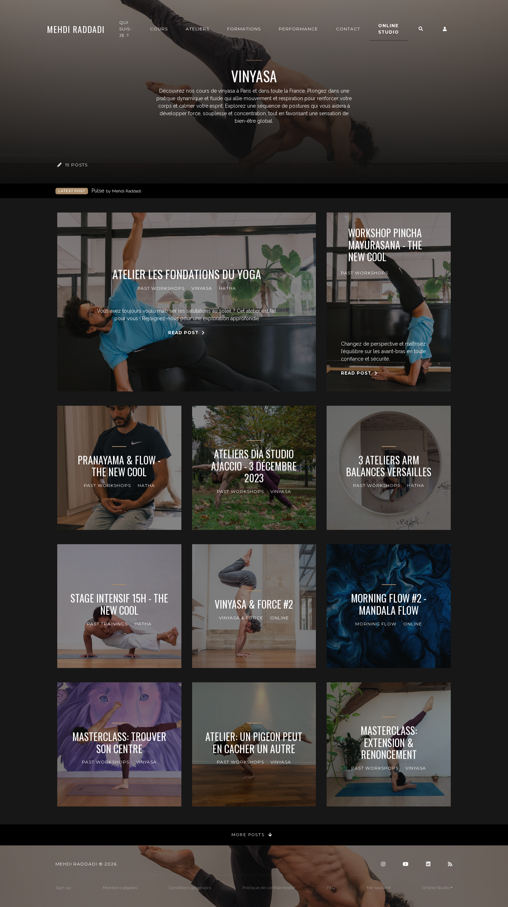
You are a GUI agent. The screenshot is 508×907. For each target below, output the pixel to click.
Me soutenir (379, 887)
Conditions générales (190, 887)
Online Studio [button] (399, 29)
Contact (358, 29)
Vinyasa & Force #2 (254, 604)
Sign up (63, 887)
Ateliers (208, 29)
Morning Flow (375, 623)
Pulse (116, 191)
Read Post (186, 332)
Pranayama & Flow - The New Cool (119, 466)
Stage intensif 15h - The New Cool (119, 604)
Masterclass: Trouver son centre (119, 743)
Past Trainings (107, 623)
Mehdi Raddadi (86, 29)
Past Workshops (161, 288)
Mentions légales (120, 887)
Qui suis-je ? (136, 29)
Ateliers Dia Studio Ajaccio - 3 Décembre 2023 (254, 466)
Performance (308, 29)
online (279, 617)
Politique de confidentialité (269, 887)
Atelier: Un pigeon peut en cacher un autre (253, 743)
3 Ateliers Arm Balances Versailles (388, 466)
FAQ (331, 887)
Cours (169, 29)
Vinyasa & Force (241, 617)
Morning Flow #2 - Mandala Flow (388, 604)
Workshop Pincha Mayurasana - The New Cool (386, 245)
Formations (254, 29)
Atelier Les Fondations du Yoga (186, 274)
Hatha (227, 288)
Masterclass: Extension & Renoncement (389, 743)
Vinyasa (201, 288)
